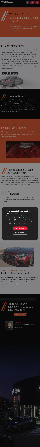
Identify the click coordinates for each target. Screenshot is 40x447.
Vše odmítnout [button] (20, 232)
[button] (15, 237)
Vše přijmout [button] (20, 228)
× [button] (35, 208)
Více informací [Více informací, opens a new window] (26, 224)
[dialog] (20, 223)
